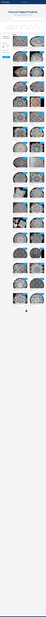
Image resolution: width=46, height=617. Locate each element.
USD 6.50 (41, 67)
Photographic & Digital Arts (11, 28)
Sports (33, 28)
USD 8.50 (25, 278)
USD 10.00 (41, 82)
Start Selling (24, 2)
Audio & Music (24, 25)
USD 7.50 (41, 112)
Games (21, 28)
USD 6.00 (25, 67)
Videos (30, 25)
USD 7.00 (25, 52)
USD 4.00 (25, 188)
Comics (17, 25)
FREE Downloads (19, 15)
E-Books (35, 25)
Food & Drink (27, 28)
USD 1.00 (25, 127)
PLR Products (28, 15)
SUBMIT (6, 57)
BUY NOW (26, 48)
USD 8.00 (25, 142)
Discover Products (6, 4)
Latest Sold (11, 25)
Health (38, 28)
